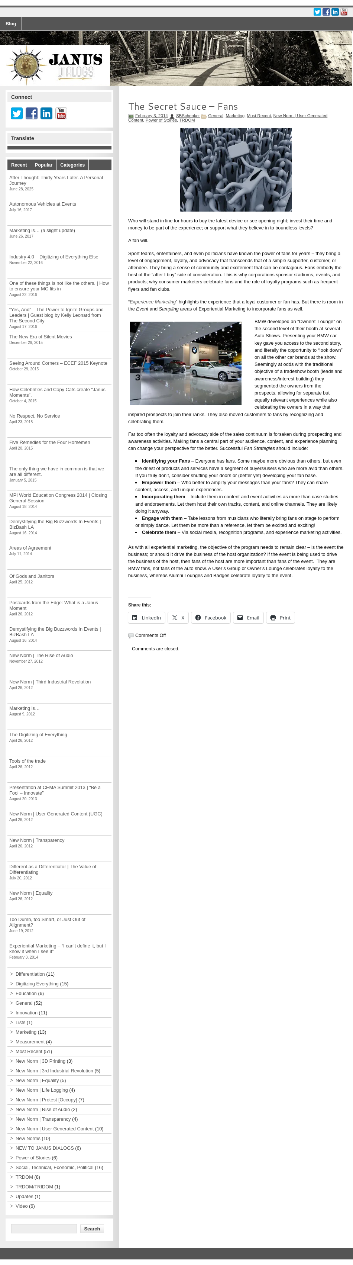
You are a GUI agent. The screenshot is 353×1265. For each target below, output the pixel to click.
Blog (11, 23)
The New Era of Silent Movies (40, 336)
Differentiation (30, 974)
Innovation (27, 1012)
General (215, 115)
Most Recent (259, 115)
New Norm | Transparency (36, 840)
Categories (72, 165)
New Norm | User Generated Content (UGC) (56, 814)
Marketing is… (24, 708)
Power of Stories (161, 120)
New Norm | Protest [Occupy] (46, 1100)
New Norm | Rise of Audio (43, 1109)
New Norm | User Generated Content (55, 1129)
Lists (20, 1022)
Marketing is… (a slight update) (42, 230)
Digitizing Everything (37, 983)
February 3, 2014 (151, 115)
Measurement (30, 1041)
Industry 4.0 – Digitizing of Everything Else (53, 257)
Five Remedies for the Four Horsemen (49, 442)
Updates (24, 1196)
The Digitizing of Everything (38, 734)
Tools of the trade (27, 761)
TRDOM (187, 120)
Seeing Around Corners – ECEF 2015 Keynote (58, 363)
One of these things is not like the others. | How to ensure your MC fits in (59, 286)
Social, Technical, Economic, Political (55, 1167)
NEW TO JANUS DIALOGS (45, 1148)
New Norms (28, 1138)
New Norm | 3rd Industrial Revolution (54, 1071)
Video (22, 1206)
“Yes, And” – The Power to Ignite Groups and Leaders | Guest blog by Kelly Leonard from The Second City (56, 315)
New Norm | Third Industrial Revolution (50, 682)
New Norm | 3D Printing (40, 1061)
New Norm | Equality (30, 893)
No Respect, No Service (34, 416)
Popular (44, 165)
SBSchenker (188, 115)
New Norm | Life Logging (42, 1090)
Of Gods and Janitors (31, 576)
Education (26, 993)
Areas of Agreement (30, 548)
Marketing (235, 115)
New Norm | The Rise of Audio (41, 655)
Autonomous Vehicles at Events (42, 204)
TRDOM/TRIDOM (34, 1187)
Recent (19, 165)
